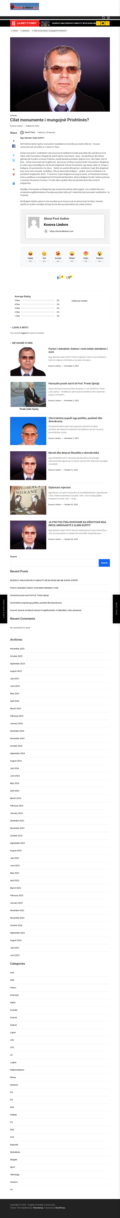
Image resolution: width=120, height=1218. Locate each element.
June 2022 (15, 955)
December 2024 (17, 731)
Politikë (13, 1115)
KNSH (12, 1002)
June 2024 (15, 776)
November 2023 (17, 828)
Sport (12, 1167)
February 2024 (16, 806)
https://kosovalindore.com (58, 231)
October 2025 (16, 656)
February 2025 (16, 716)
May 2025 (14, 693)
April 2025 (14, 701)
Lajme (13, 1032)
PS (11, 1122)
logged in (24, 333)
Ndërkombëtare (17, 1070)
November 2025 (17, 649)
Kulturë (13, 1025)
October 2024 (16, 746)
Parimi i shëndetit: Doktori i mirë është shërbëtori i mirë (34, 588)
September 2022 (17, 933)
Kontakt (13, 1010)
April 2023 (14, 880)
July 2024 (14, 768)
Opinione (13, 115)
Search (13, 556)
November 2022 (17, 918)
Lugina (13, 1062)
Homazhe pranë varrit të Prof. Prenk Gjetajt (73, 383)
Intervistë (14, 995)
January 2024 (16, 813)
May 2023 (14, 873)
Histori (13, 987)
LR (11, 1055)
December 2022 (17, 910)
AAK (12, 973)
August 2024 (16, 761)
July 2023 (14, 858)
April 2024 (14, 791)
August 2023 (16, 850)
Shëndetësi (15, 1152)
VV (11, 1189)
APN (12, 980)
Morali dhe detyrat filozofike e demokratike (73, 452)
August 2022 (16, 940)
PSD (12, 1130)
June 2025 (15, 686)
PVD (12, 1137)
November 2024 (17, 738)
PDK (12, 1107)
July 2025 (14, 678)
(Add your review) (79, 301)
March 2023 (15, 888)
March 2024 (15, 798)
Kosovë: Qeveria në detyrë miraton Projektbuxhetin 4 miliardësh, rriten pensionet (45, 610)
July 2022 (14, 948)
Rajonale (14, 1145)
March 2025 (15, 708)
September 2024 (17, 753)
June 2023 (15, 865)
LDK (12, 1040)
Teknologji (14, 1174)
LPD (12, 1047)
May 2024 (14, 783)
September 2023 (17, 843)
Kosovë (13, 1017)
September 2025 (17, 663)
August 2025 (16, 671)
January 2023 (16, 903)
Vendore (14, 1182)
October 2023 (16, 835)
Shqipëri (13, 1159)
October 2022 (16, 925)
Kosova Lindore (16, 126)
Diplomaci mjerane (59, 487)
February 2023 (16, 895)
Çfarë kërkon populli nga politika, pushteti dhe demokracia (36, 603)
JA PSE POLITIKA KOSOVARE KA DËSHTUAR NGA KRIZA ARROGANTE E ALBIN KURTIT (77, 524)
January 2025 (16, 723)
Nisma (13, 1077)
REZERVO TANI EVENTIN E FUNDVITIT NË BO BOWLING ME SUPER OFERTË (44, 580)
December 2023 (17, 821)
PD (11, 1092)
